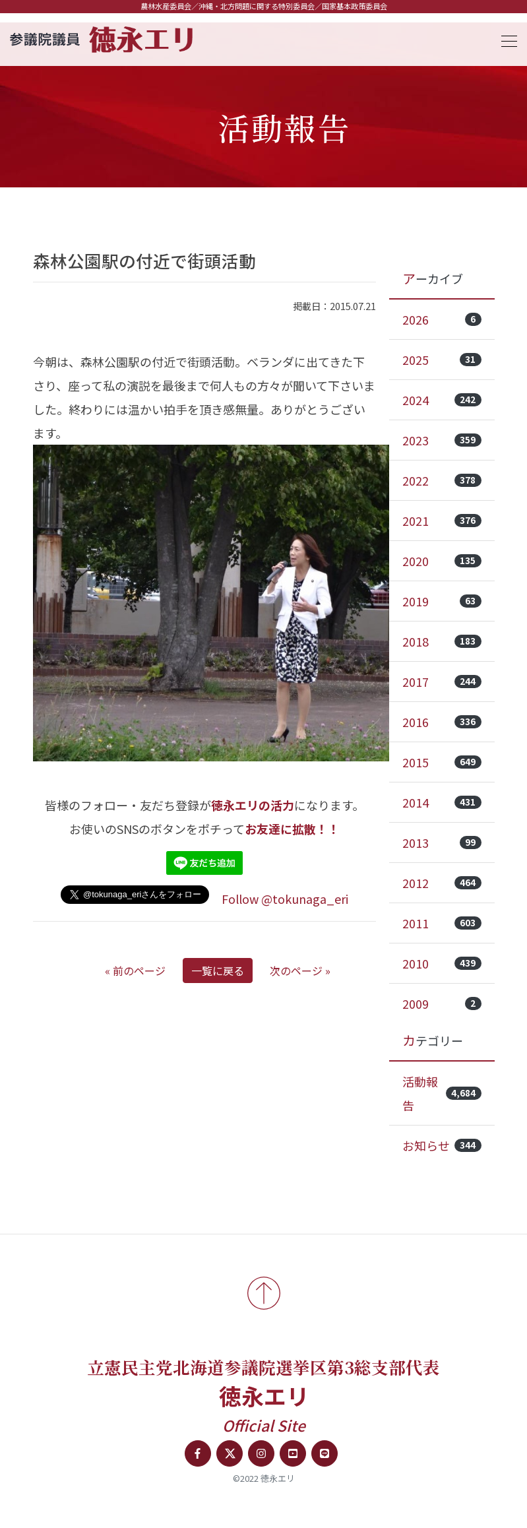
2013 (441, 842)
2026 (441, 319)
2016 (441, 721)
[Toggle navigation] (505, 39)
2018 (441, 641)
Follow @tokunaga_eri (285, 898)
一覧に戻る (217, 970)
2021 (441, 520)
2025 (441, 359)
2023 (441, 440)
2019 (441, 601)
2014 (441, 802)
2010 (441, 963)
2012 (441, 882)
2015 (441, 762)
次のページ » (300, 970)
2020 (441, 560)
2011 (441, 923)
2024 (441, 399)
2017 (441, 681)
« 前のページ (135, 970)
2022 (441, 480)
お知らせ (441, 1145)
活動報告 (441, 1093)
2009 (441, 1003)
